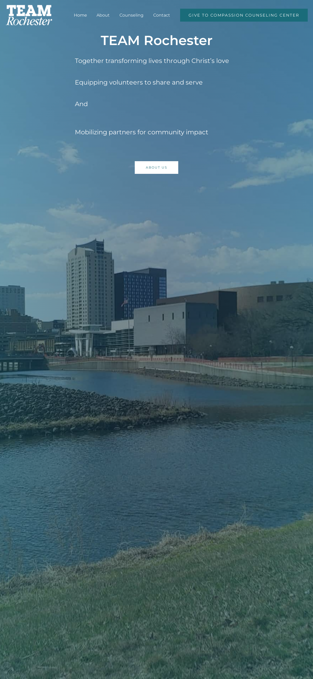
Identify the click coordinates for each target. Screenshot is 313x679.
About (106, 15)
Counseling (133, 15)
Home (84, 15)
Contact (162, 15)
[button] (244, 15)
